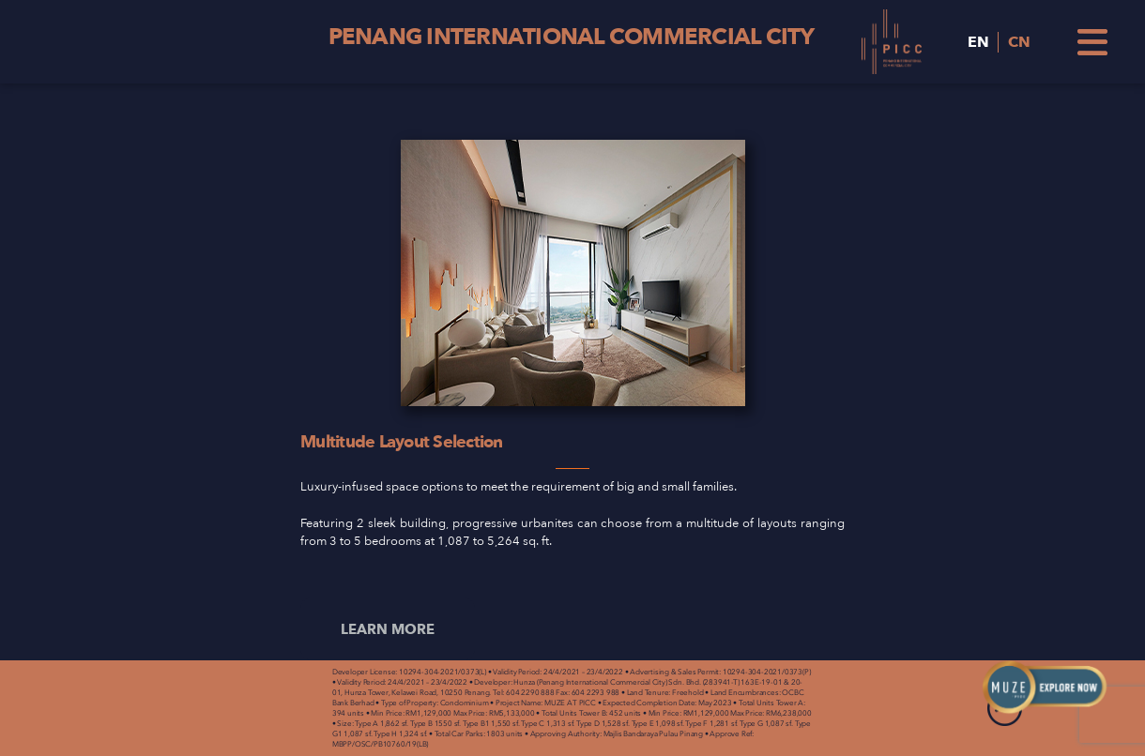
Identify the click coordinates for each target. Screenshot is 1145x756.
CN (1019, 42)
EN (978, 42)
